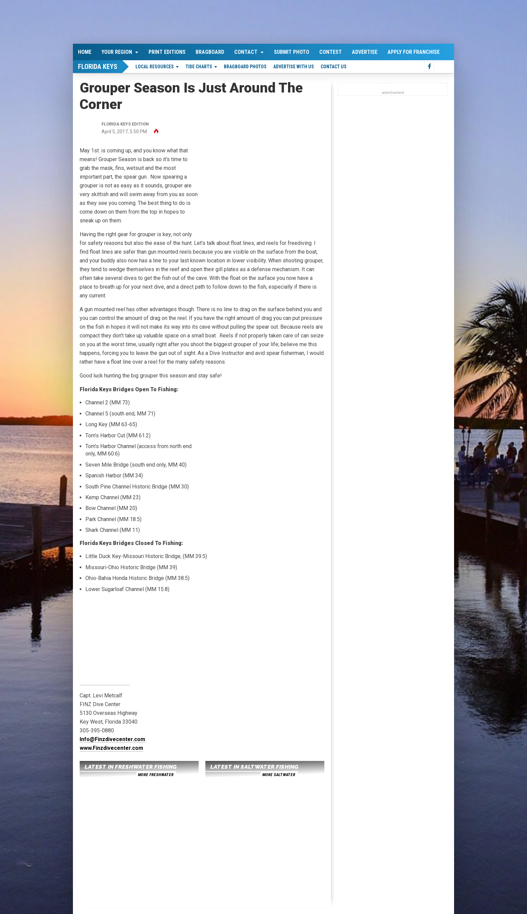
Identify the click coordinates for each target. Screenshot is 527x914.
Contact (245, 52)
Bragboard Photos (245, 66)
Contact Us (334, 66)
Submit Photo (291, 52)
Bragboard (210, 52)
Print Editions (167, 52)
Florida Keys (97, 67)
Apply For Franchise (414, 52)
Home (84, 52)
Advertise (364, 52)
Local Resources (154, 66)
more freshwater (155, 774)
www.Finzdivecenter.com (111, 748)
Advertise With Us (293, 66)
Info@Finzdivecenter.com (112, 739)
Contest (330, 52)
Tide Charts (199, 66)
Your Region (117, 52)
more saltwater (278, 774)
